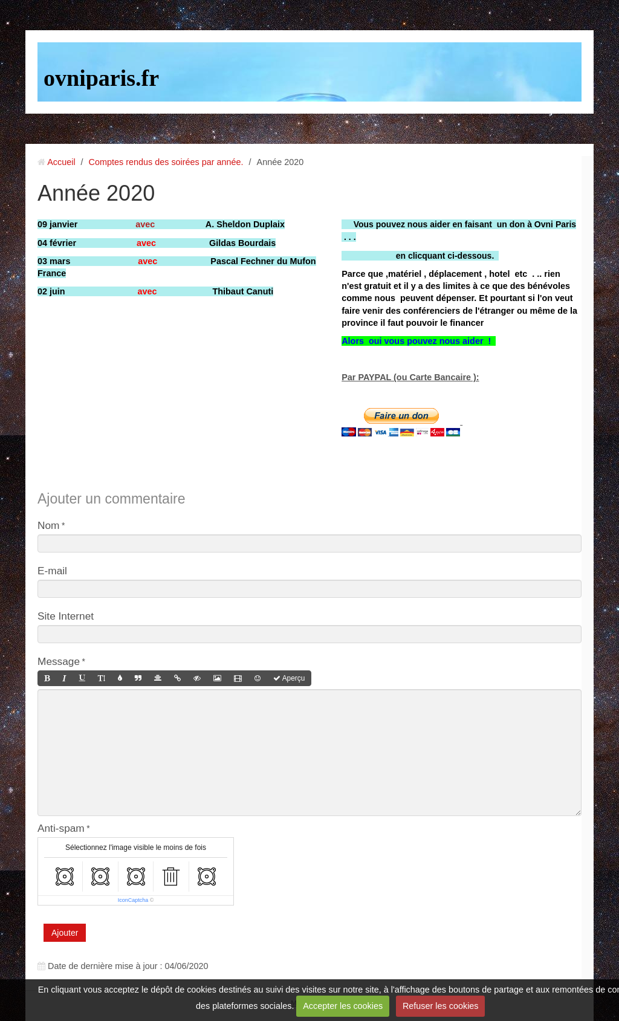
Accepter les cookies (343, 1006)
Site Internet (65, 616)
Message (58, 661)
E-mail (52, 571)
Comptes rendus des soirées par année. (166, 162)
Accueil (61, 162)
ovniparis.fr (101, 78)
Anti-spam (61, 828)
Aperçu (289, 678)
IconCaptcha (133, 900)
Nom (48, 525)
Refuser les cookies (441, 1006)
